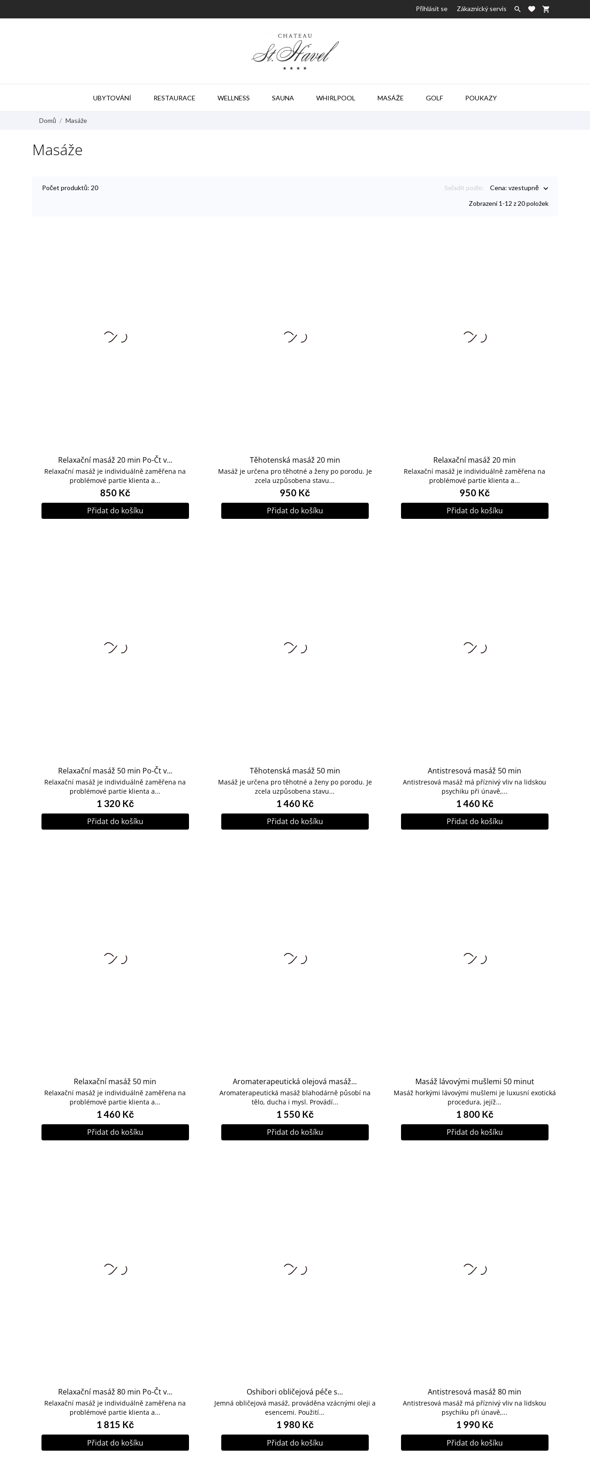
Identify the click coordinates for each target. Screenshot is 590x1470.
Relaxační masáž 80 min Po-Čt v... (115, 1384)
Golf (434, 98)
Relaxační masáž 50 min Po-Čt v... (115, 763)
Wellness (234, 98)
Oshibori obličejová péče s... (295, 1384)
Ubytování (112, 98)
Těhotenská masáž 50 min (295, 763)
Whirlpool (335, 98)
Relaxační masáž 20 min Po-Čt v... (115, 452)
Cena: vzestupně (514, 188)
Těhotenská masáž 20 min (295, 452)
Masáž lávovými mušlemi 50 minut (474, 1074)
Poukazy (481, 98)
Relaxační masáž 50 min (115, 1074)
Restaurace (174, 98)
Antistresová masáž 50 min (474, 763)
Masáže (391, 98)
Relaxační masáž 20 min (474, 452)
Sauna (283, 98)
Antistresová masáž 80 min (474, 1384)
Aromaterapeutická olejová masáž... (295, 1074)
